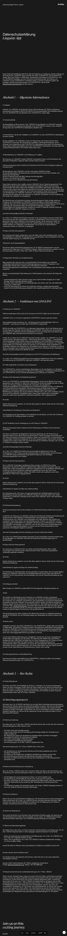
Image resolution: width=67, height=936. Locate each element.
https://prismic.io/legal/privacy (12, 84)
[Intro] (61, 4)
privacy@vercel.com (19, 606)
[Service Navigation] (64, 932)
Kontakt (5, 934)
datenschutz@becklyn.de (16, 865)
